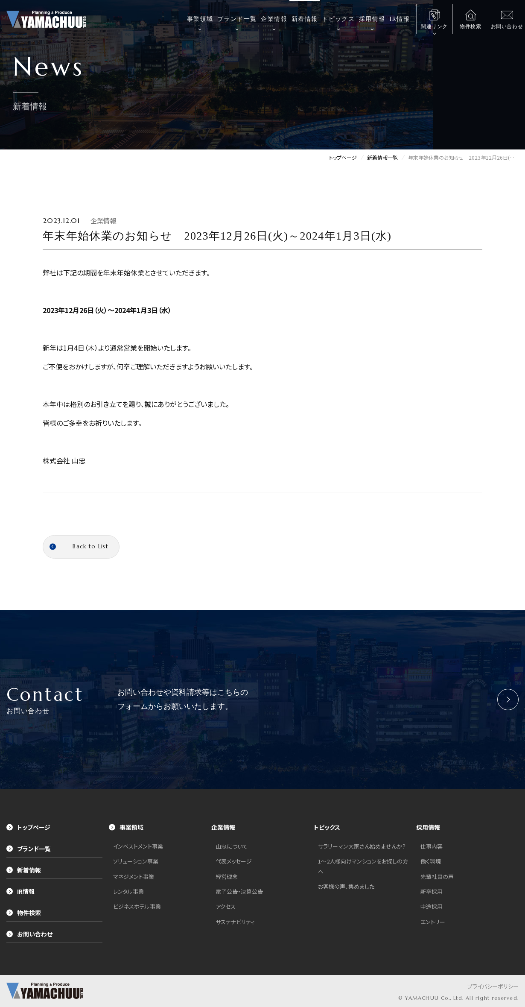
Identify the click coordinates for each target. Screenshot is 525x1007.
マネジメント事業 (133, 876)
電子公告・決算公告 (239, 891)
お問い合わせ (29, 934)
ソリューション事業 (135, 861)
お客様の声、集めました (346, 886)
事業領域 (200, 19)
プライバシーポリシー (493, 986)
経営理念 (227, 876)
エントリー (432, 922)
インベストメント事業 (138, 846)
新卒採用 (431, 891)
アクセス (226, 906)
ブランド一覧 (237, 19)
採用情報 (372, 19)
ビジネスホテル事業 (137, 906)
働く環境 (430, 861)
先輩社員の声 (437, 876)
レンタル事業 (128, 891)
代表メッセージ (234, 861)
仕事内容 (431, 846)
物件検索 (23, 912)
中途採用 (431, 906)
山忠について (232, 846)
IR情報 (399, 19)
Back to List (79, 546)
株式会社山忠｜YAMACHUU (46, 19)
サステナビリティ (235, 922)
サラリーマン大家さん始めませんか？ (362, 846)
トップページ (28, 827)
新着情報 (305, 19)
